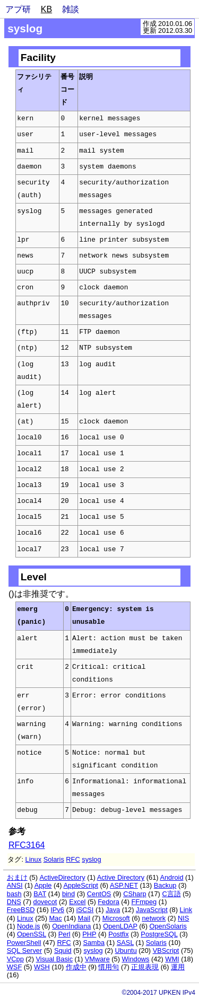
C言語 (171, 894)
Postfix (118, 934)
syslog (91, 859)
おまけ (17, 877)
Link (186, 910)
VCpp (15, 959)
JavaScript (152, 910)
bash (14, 894)
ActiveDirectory (62, 877)
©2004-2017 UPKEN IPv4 (158, 992)
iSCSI (85, 910)
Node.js (28, 926)
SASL (125, 943)
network (154, 918)
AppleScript (80, 885)
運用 (178, 967)
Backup (165, 885)
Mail (84, 918)
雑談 (70, 9)
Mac (55, 918)
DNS (14, 902)
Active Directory (121, 877)
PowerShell (24, 943)
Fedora (108, 902)
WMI (172, 959)
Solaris (54, 859)
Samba (94, 943)
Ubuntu (125, 950)
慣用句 (108, 967)
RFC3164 (26, 845)
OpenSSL (31, 934)
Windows (136, 959)
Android (171, 877)
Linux (33, 859)
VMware (97, 959)
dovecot (45, 902)
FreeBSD (21, 910)
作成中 (76, 967)
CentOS (99, 894)
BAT (39, 894)
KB (46, 9)
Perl (64, 934)
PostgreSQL (159, 934)
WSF (14, 967)
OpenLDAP (120, 926)
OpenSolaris (167, 926)
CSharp (134, 894)
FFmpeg (144, 902)
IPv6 (57, 910)
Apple (43, 885)
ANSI (15, 885)
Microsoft (116, 918)
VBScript (166, 950)
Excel (77, 902)
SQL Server (24, 950)
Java (113, 910)
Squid (63, 950)
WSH (42, 967)
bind (68, 894)
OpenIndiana (71, 926)
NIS (183, 918)
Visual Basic (54, 959)
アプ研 (18, 9)
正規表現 (145, 967)
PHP (89, 934)
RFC (73, 859)
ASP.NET (124, 885)
